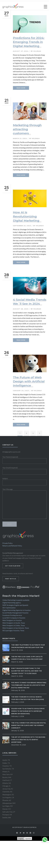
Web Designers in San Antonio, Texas (15, 628)
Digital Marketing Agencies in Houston (16, 610)
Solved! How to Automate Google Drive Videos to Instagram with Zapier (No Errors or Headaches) (27, 711)
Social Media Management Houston (15, 613)
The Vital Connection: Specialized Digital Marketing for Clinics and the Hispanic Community (28, 725)
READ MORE (21, 88)
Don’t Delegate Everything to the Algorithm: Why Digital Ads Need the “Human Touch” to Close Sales (26, 671)
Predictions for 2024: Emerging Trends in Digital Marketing (28, 42)
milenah (37, 51)
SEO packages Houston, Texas (13, 630)
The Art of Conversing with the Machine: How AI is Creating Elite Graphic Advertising (28, 739)
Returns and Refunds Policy (12, 546)
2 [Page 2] (26, 433)
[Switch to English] (20, 838)
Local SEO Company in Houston (13, 618)
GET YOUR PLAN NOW (12, 566)
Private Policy (7, 543)
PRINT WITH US (10, 578)
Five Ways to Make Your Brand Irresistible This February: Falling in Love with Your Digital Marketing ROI (28, 685)
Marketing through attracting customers (27, 129)
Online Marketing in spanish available (15, 600)
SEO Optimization (9, 608)
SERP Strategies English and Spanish (15, 605)
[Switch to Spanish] (28, 838)
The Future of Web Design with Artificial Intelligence (29, 381)
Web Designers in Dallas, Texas (13, 625)
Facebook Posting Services (12, 615)
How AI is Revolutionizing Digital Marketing (26, 216)
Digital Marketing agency (11, 603)
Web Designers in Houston (12, 620)
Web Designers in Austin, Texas (13, 623)
